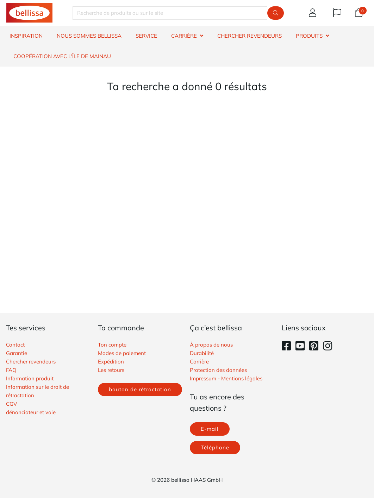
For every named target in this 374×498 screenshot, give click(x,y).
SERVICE (146, 35)
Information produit (30, 378)
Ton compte (112, 344)
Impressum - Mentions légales (226, 378)
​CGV (11, 403)
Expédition (111, 361)
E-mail (210, 428)
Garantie (16, 353)
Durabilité (202, 353)
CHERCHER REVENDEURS (249, 35)
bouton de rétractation (140, 389)
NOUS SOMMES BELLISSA (89, 35)
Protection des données (218, 370)
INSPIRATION (26, 35)
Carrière (199, 361)
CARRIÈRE (184, 35)
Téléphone (215, 447)
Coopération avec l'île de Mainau (62, 56)
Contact (15, 344)
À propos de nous (211, 344)
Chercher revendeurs (31, 361)
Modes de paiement (122, 353)
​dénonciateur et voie (31, 412)
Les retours (111, 370)
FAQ (11, 370)
